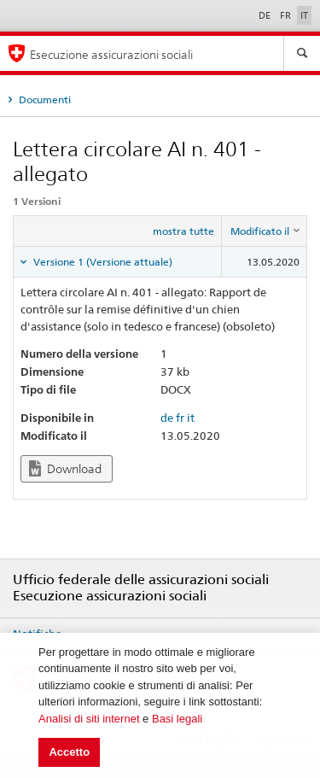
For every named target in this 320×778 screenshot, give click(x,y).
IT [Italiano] (304, 15)
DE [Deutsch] (266, 15)
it (191, 417)
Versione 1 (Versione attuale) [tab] (101, 261)
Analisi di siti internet (89, 718)
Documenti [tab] (43, 99)
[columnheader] (264, 230)
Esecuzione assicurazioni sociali (111, 54)
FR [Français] (287, 15)
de (166, 417)
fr (180, 417)
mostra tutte (183, 231)
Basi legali (177, 718)
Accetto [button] (69, 752)
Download (65, 468)
